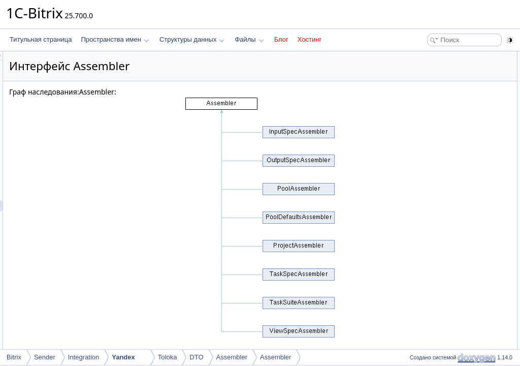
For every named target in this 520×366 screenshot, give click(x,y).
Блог (281, 39)
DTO (196, 357)
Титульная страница (41, 39)
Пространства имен (115, 39)
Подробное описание (437, 79)
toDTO (424, 68)
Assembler (231, 357)
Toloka (167, 357)
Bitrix (14, 357)
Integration (83, 357)
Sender (44, 357)
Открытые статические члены (449, 56)
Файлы (249, 39)
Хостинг (309, 39)
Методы (418, 90)
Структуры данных (191, 39)
